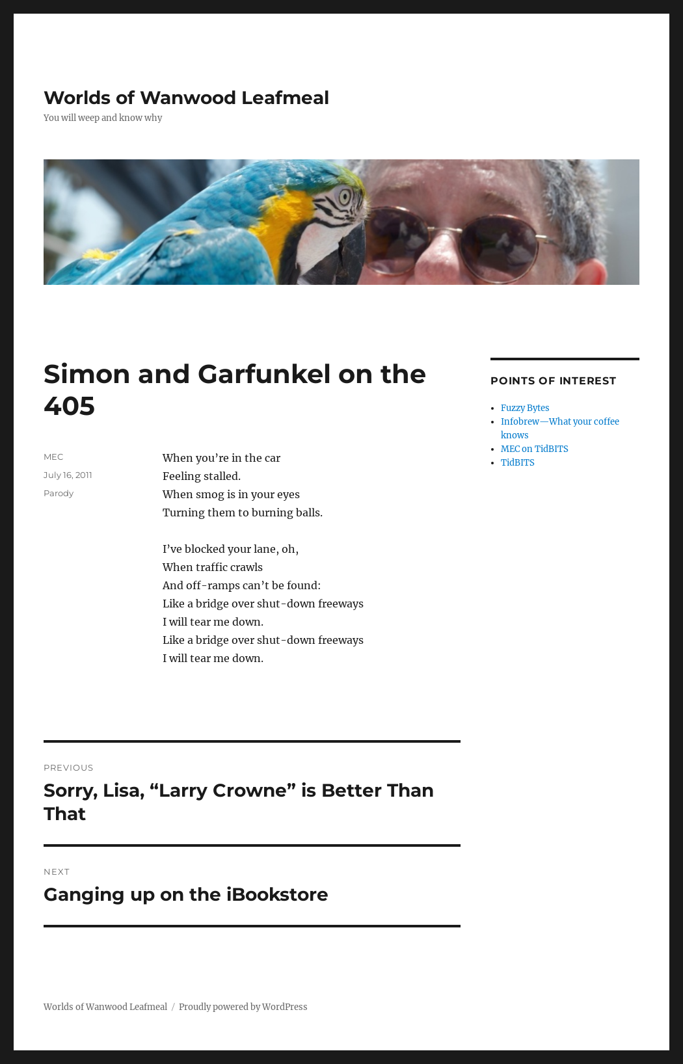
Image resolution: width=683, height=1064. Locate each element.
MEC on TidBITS (535, 449)
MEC (53, 456)
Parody (59, 493)
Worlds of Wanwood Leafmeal (186, 97)
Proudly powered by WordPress (243, 1007)
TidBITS (518, 462)
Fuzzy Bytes (525, 408)
